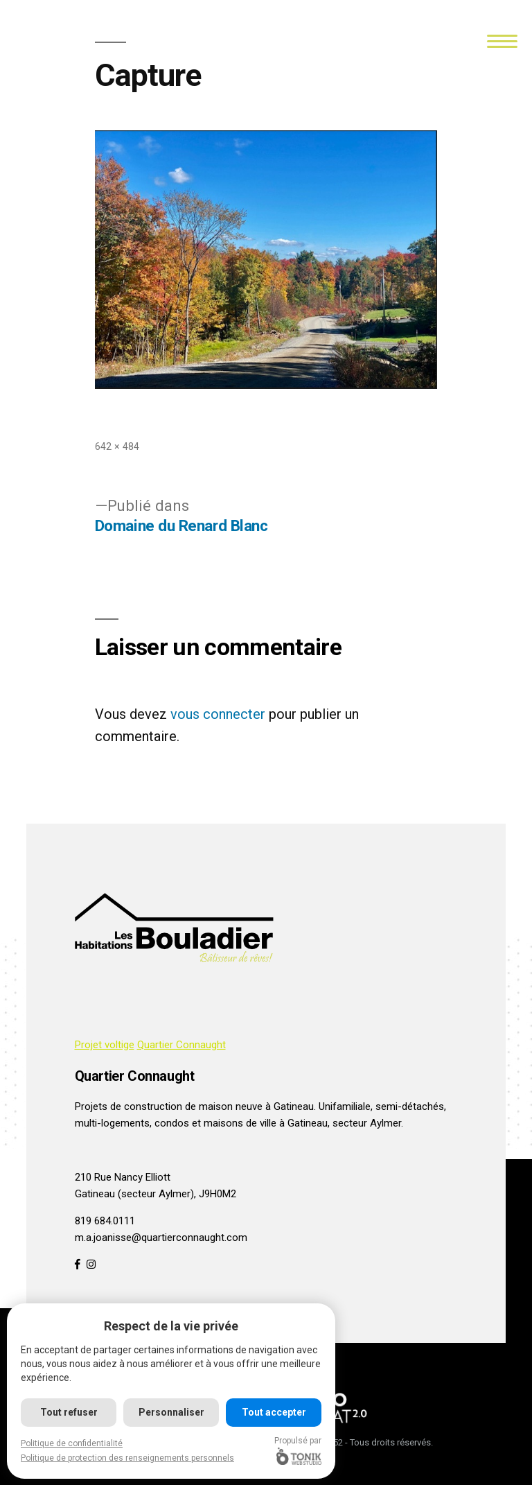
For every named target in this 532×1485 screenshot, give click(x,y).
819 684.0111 (105, 1221)
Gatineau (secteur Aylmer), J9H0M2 (155, 1194)
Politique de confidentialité (72, 1443)
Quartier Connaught (181, 1045)
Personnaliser (171, 1412)
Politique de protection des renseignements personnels (127, 1458)
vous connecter (217, 714)
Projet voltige (104, 1045)
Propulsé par (298, 1450)
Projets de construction (128, 1106)
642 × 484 (117, 446)
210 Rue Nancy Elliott (122, 1177)
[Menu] (503, 40)
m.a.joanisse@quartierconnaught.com (161, 1237)
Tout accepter (274, 1412)
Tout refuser (69, 1412)
